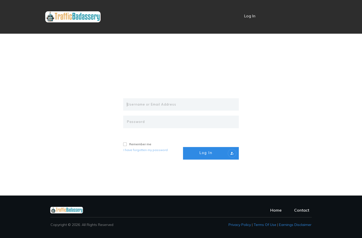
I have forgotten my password (145, 150)
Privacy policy (240, 224)
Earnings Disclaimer (295, 224)
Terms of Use (265, 224)
